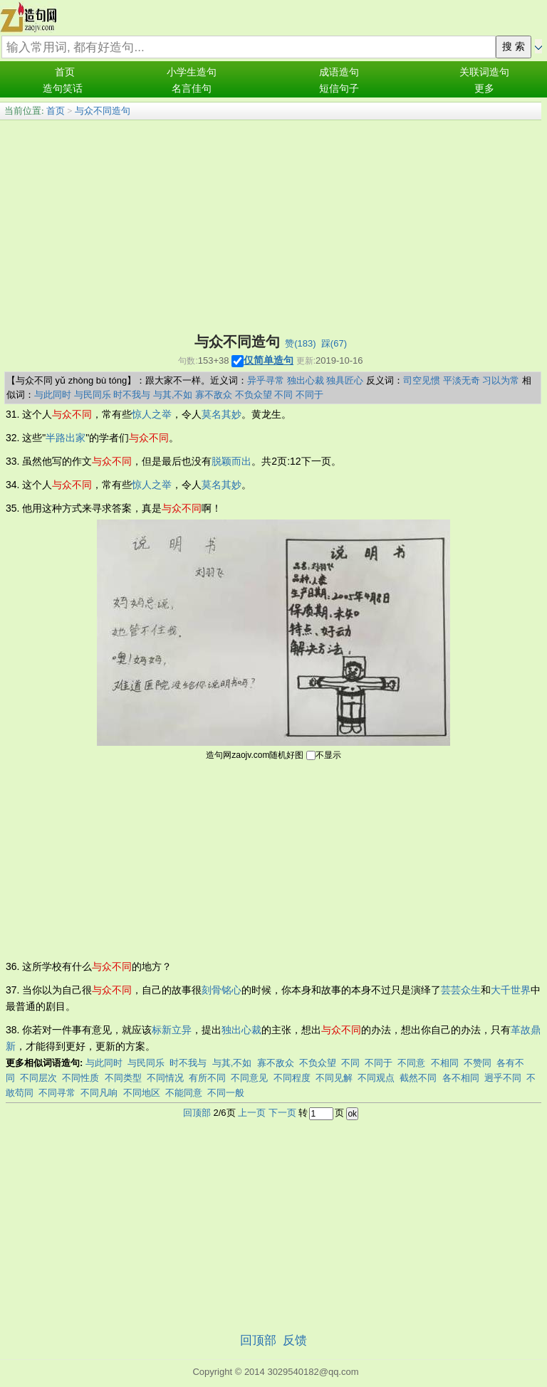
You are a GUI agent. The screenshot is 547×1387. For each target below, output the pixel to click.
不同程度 (292, 1077)
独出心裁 (305, 380)
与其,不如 (173, 394)
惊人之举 (152, 414)
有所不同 (207, 1077)
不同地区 (141, 1092)
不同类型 (123, 1077)
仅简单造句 (268, 360)
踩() (334, 343)
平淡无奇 (461, 380)
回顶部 (197, 1112)
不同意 (411, 1063)
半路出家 (65, 437)
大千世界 (511, 990)
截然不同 (418, 1077)
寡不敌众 (213, 394)
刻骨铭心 (221, 990)
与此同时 (52, 394)
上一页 (252, 1112)
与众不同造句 (102, 110)
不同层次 (38, 1077)
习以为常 (500, 380)
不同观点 (376, 1077)
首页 (65, 72)
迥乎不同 (502, 1077)
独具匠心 (344, 380)
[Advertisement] (270, 227)
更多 (484, 88)
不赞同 (477, 1063)
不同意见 (249, 1077)
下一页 (282, 1112)
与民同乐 (92, 394)
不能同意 (183, 1092)
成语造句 (339, 72)
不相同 (445, 1063)
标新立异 (172, 1029)
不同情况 (165, 1077)
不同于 (309, 394)
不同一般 (225, 1092)
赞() (300, 343)
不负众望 (253, 394)
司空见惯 (421, 380)
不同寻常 (56, 1092)
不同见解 (334, 1077)
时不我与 (131, 394)
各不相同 (460, 1077)
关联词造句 (484, 72)
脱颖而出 (231, 461)
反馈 (295, 1340)
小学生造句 (192, 72)
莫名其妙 (221, 414)
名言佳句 (192, 88)
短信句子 (339, 88)
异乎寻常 (265, 380)
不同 (283, 394)
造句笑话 (63, 88)
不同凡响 (99, 1092)
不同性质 (80, 1077)
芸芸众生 (461, 990)
